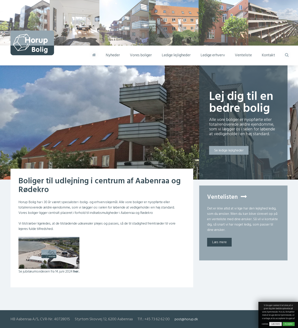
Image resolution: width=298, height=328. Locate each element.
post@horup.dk (186, 319)
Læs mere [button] (219, 242)
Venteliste (243, 55)
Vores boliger (141, 55)
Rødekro (146, 213)
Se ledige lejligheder (229, 150)
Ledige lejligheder (176, 55)
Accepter (289, 324)
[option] (149, 122)
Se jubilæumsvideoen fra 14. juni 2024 (48, 271)
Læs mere (275, 324)
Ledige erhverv (213, 55)
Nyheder (113, 55)
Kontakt (268, 55)
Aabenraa (128, 213)
